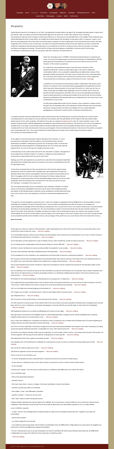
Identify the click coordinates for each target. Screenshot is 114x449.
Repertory (63, 12)
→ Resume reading (43, 231)
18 (35, 132)
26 (76, 209)
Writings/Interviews (83, 12)
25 (38, 209)
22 (39, 183)
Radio (66, 16)
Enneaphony (64, 121)
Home (27, 12)
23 (43, 202)
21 (59, 178)
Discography (54, 12)
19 (43, 143)
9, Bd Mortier (74, 16)
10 (44, 76)
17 (59, 130)
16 (28, 130)
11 (83, 88)
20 (65, 171)
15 (70, 121)
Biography (34, 12)
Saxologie (71, 12)
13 (82, 119)
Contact (59, 16)
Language (19, 12)
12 (85, 97)
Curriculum (43, 12)
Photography (50, 16)
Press (93, 12)
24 (89, 206)
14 (21, 121)
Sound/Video (40, 16)
